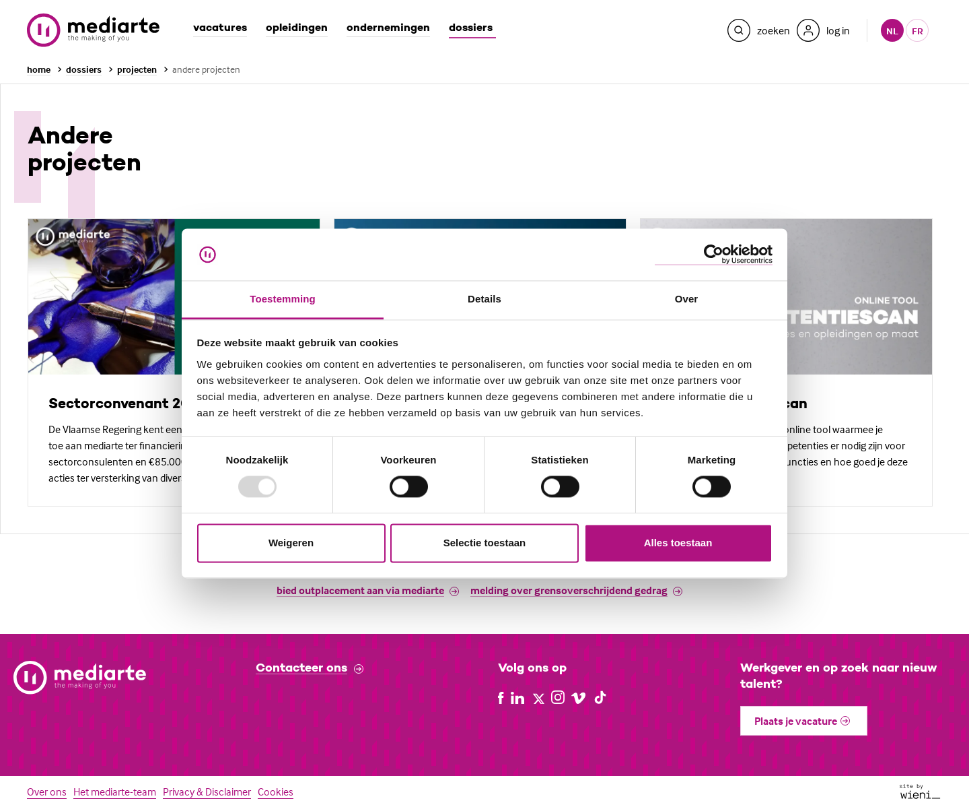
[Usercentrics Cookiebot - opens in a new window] (714, 254)
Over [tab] (686, 298)
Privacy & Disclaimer (207, 791)
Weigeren (291, 542)
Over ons (47, 791)
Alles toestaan (678, 542)
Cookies (275, 791)
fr (917, 30)
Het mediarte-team (114, 791)
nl (892, 30)
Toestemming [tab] (283, 298)
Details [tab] (484, 298)
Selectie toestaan (484, 542)
